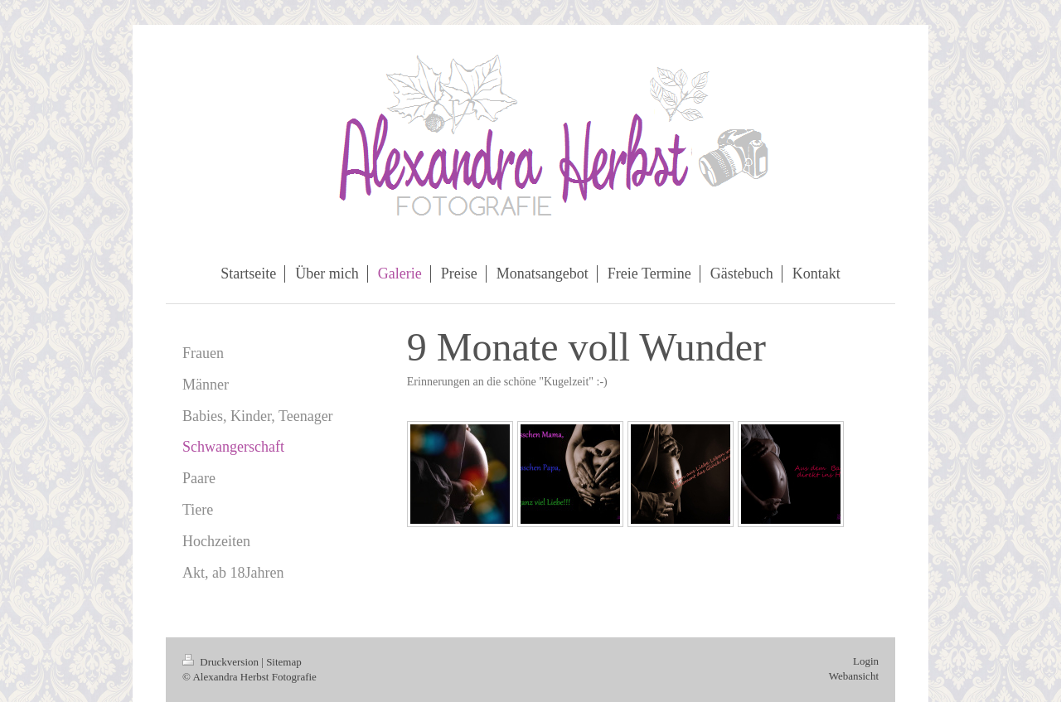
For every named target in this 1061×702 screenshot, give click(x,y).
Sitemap (284, 662)
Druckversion (221, 662)
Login (866, 661)
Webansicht (854, 676)
